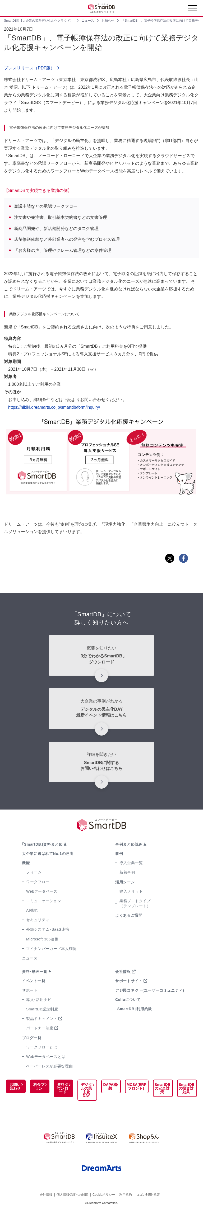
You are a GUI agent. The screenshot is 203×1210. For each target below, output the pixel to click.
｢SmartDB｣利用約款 (133, 1009)
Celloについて (128, 999)
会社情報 (123, 971)
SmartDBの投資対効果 (186, 1088)
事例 (119, 853)
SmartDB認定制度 (42, 1009)
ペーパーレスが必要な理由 (49, 1066)
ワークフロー (37, 882)
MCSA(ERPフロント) (134, 1086)
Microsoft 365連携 (42, 939)
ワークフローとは (41, 1047)
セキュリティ (37, 920)
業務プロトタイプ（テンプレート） (135, 903)
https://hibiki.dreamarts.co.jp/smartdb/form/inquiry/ (55, 407)
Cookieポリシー (104, 1194)
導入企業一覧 (131, 863)
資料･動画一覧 (34, 971)
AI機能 (32, 910)
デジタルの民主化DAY (84, 1090)
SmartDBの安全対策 (161, 1088)
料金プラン (38, 1086)
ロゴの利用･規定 (148, 1194)
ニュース (30, 958)
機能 (26, 863)
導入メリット (131, 891)
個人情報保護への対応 (72, 1194)
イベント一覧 (33, 981)
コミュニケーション (43, 901)
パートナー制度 (39, 1028)
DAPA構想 (108, 1086)
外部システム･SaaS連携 (47, 929)
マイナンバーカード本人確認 (51, 949)
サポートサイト (128, 981)
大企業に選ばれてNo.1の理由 (47, 853)
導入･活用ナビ (39, 999)
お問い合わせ (14, 1086)
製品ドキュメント (41, 1018)
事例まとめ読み (128, 844)
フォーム (34, 872)
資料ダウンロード (61, 1088)
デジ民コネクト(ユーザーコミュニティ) (149, 990)
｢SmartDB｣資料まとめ (42, 844)
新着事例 (127, 872)
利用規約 (125, 1194)
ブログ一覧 (31, 1038)
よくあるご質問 (128, 915)
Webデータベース (42, 891)
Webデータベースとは (45, 1056)
